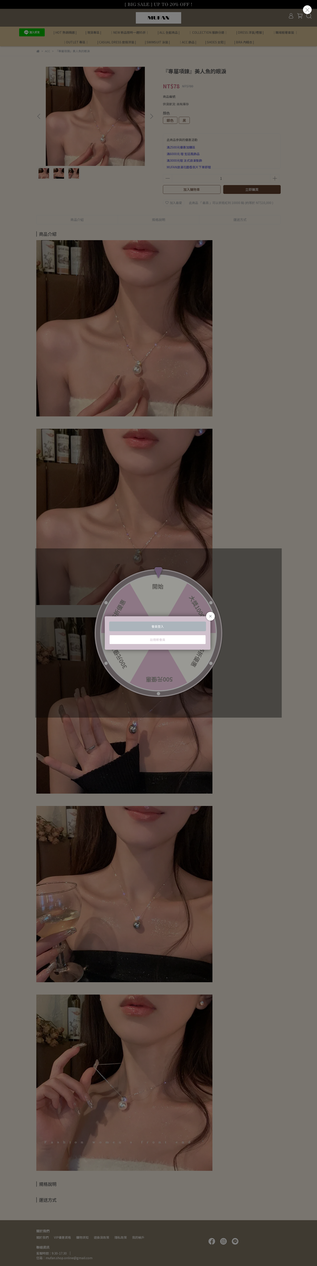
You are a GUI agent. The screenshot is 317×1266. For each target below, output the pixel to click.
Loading (158, 633)
